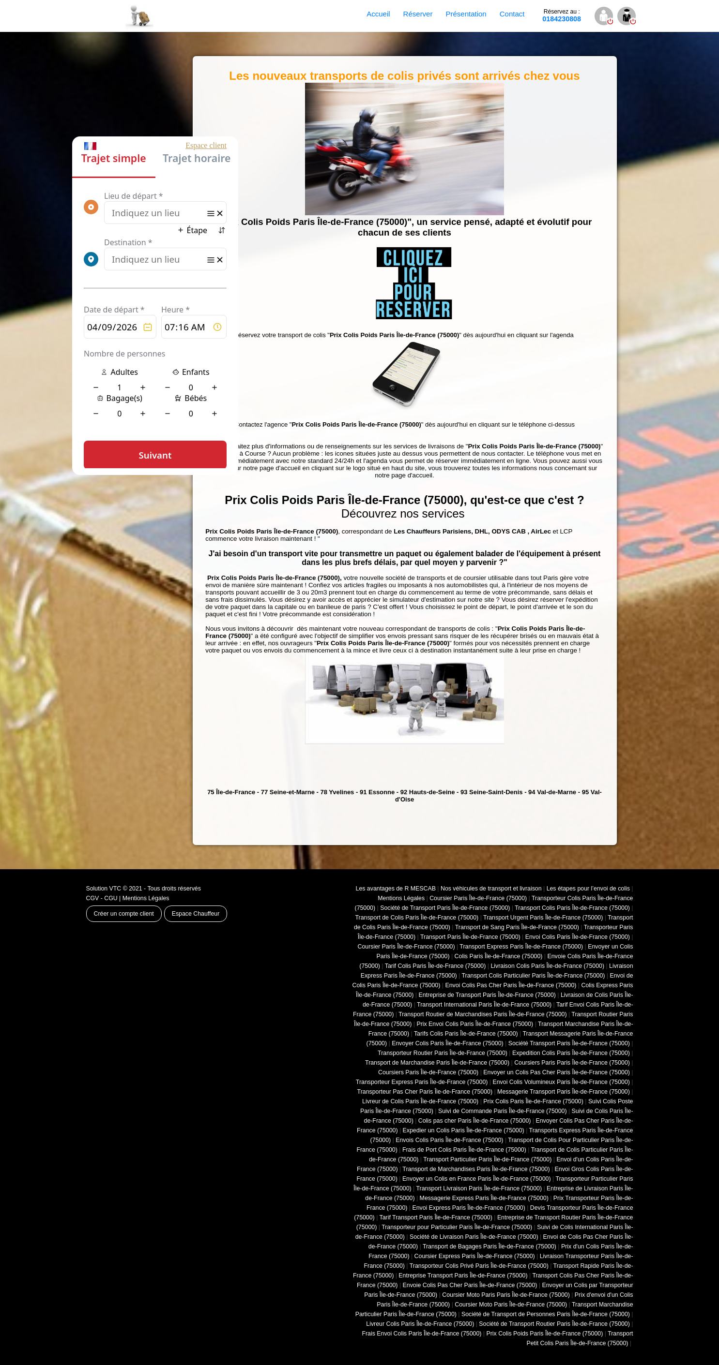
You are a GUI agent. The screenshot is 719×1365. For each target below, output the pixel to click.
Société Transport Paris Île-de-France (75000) (569, 1043)
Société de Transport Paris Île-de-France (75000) (445, 908)
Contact (512, 14)
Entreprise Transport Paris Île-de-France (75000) (462, 1275)
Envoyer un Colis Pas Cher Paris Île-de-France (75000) (556, 1072)
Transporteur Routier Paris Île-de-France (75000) (442, 1053)
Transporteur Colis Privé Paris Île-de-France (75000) (479, 1265)
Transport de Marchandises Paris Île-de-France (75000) (476, 1169)
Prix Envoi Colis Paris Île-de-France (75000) (474, 1024)
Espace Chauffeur (196, 913)
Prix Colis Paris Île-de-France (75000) (533, 1101)
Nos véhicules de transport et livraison (491, 888)
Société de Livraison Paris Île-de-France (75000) (474, 1236)
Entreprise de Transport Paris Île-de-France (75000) (487, 995)
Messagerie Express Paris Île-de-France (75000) (484, 1198)
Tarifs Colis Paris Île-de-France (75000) (466, 1033)
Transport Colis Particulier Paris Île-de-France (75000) (533, 975)
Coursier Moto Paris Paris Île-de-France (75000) (505, 1294)
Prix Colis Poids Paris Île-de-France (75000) (544, 1333)
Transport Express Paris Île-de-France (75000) (521, 946)
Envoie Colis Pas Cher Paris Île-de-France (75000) (470, 1285)
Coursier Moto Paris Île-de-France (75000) (511, 1304)
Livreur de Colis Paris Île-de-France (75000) (420, 1101)
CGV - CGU (102, 898)
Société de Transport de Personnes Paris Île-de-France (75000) (545, 1314)
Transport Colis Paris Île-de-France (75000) (572, 908)
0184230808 (561, 15)
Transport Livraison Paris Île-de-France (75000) (479, 1188)
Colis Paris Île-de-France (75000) (499, 956)
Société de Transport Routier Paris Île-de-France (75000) (554, 1323)
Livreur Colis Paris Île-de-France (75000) (420, 1323)
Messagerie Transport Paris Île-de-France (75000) (563, 1091)
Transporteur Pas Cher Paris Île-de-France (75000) (424, 1091)
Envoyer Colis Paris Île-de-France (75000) (448, 1043)
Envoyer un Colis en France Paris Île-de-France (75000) (476, 1178)
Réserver (418, 14)
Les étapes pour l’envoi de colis (588, 888)
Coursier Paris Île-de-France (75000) (478, 898)
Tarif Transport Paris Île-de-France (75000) (436, 1217)
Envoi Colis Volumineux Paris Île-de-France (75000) (561, 1082)
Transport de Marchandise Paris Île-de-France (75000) (437, 1062)
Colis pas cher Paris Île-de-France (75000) (474, 1120)
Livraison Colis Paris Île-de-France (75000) (547, 966)
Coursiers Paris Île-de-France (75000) (428, 1072)
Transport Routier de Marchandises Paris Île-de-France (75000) (482, 1014)
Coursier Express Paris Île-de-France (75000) (474, 1256)
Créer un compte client (124, 913)
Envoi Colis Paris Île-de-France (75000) (577, 937)
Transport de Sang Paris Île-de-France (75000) (517, 927)
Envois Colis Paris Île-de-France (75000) (449, 1140)
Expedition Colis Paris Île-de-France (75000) (571, 1053)
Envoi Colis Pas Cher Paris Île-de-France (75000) (510, 985)
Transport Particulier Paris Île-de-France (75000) (487, 1159)
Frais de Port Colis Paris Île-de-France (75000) (464, 1149)
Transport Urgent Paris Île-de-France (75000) (543, 917)
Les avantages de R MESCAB (396, 888)
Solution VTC (104, 888)
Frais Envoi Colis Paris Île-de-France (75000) (421, 1333)
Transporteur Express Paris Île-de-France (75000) (422, 1082)
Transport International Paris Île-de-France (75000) (484, 1004)
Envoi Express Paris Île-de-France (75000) (468, 1207)
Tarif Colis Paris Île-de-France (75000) (435, 966)
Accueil (378, 14)
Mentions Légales (145, 898)
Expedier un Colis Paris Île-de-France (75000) (463, 1130)
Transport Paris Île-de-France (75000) (470, 937)
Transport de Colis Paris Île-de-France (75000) (416, 917)
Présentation (465, 14)
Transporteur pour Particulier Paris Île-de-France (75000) (457, 1227)
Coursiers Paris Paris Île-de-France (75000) (572, 1062)
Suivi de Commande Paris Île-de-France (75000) (502, 1111)
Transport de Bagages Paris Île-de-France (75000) (489, 1246)
